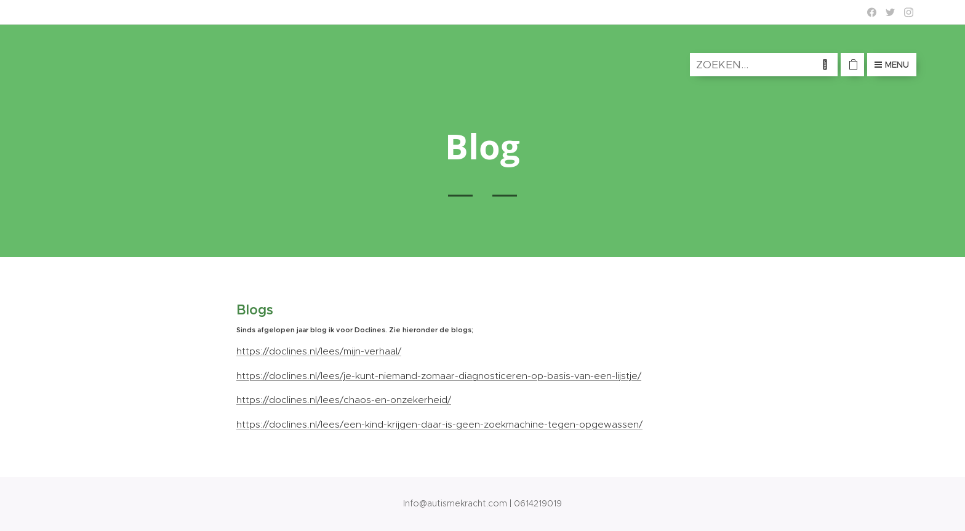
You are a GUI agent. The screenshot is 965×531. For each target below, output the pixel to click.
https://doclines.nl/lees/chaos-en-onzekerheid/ (343, 399)
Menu (892, 64)
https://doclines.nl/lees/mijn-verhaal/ (318, 351)
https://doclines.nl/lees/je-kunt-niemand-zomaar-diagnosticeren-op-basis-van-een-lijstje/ (438, 375)
